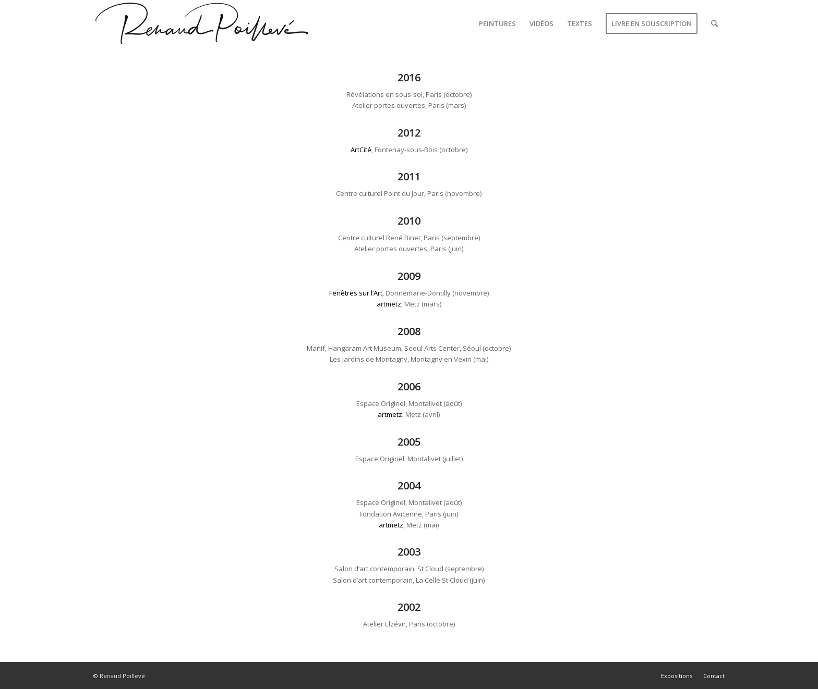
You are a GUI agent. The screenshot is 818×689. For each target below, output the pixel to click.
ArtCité (361, 149)
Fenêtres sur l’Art (355, 293)
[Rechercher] (714, 23)
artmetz (389, 304)
